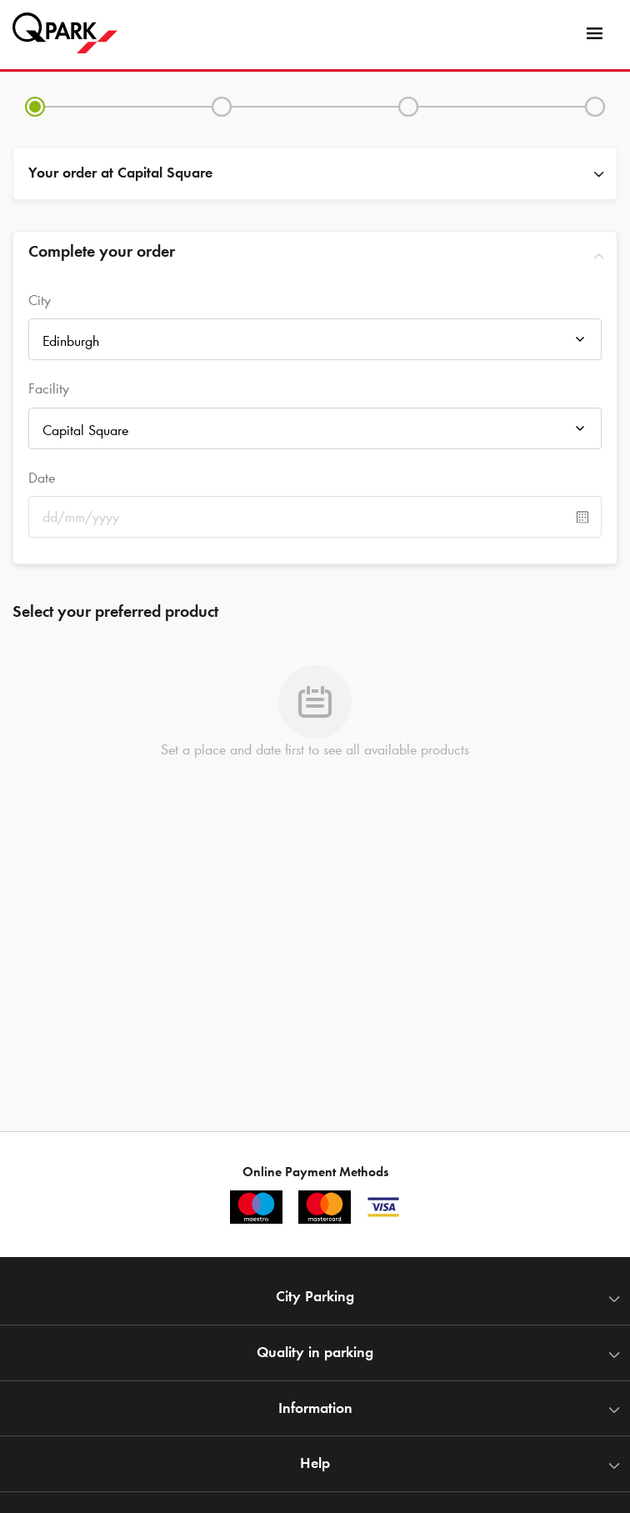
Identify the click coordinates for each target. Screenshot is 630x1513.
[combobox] (315, 344)
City (39, 300)
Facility (48, 388)
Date (41, 477)
